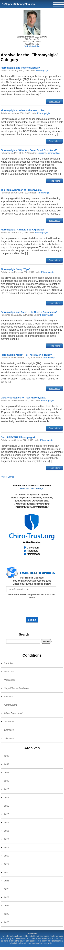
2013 (6, 814)
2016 (6, 839)
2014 (6, 822)
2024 (6, 905)
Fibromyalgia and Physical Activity (20, 67)
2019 (6, 864)
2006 (6, 756)
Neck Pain (9, 671)
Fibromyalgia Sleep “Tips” (15, 269)
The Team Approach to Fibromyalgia (21, 190)
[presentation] (32, 609)
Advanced (9, 738)
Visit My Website (32, 46)
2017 (6, 847)
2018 (6, 855)
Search (24, 634)
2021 (6, 880)
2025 (6, 914)
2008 (6, 772)
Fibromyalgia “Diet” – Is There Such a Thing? (26, 354)
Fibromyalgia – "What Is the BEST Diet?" (24, 110)
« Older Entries (7, 477)
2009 (6, 781)
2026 (6, 922)
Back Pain (9, 663)
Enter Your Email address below (32, 583)
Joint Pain (9, 721)
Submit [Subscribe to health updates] (32, 619)
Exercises (41, 153)
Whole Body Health (13, 713)
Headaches (9, 680)
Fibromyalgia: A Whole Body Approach (23, 229)
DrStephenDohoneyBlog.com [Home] (19, 4)
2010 (6, 789)
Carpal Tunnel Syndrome (16, 688)
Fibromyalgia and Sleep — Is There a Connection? (29, 312)
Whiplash (8, 696)
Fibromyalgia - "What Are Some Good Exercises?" (29, 150)
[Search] (23, 641)
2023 (6, 897)
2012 (6, 806)
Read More (54, 101)
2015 (6, 831)
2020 (6, 872)
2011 (6, 797)
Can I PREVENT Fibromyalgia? (18, 437)
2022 (6, 889)
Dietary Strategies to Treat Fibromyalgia (23, 397)
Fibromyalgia (42, 70)
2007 (6, 764)
